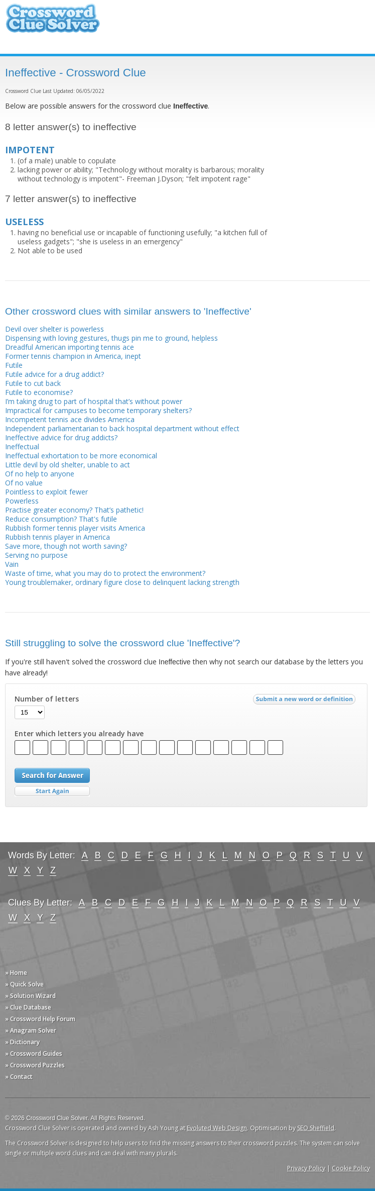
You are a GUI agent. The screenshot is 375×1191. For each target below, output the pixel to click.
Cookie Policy (351, 1168)
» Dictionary (22, 1042)
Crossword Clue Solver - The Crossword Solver (52, 23)
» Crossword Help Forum (40, 1019)
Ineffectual (22, 446)
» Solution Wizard (30, 995)
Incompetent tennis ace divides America (70, 419)
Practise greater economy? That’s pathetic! (74, 510)
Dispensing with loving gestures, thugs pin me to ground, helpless (111, 338)
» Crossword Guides (33, 1053)
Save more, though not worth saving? (66, 546)
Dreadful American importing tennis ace (69, 347)
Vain (12, 564)
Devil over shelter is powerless (54, 329)
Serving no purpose (36, 555)
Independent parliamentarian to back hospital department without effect (122, 428)
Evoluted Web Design (217, 1128)
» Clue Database (28, 1007)
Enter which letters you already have (79, 733)
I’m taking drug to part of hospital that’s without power (93, 401)
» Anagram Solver (30, 1030)
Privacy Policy (306, 1168)
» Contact (19, 1076)
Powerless (22, 501)
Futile (14, 365)
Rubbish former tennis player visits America (75, 528)
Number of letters (47, 699)
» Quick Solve (24, 984)
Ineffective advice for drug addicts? (61, 437)
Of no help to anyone (39, 473)
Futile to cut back (33, 383)
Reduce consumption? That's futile (61, 519)
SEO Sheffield (315, 1128)
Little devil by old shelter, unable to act (67, 464)
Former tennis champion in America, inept (73, 356)
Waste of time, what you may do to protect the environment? (105, 573)
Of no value (24, 482)
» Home (16, 972)
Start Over (52, 791)
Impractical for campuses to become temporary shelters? (98, 410)
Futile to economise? (39, 392)
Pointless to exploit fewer (46, 492)
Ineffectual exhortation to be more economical (81, 455)
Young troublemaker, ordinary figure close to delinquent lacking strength (122, 582)
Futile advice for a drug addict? (54, 374)
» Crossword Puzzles (35, 1065)
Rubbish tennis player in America (57, 537)
